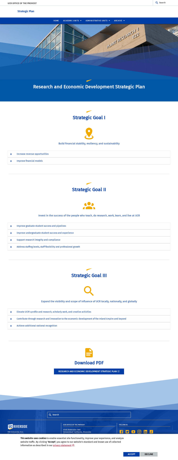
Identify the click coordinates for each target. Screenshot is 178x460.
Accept (131, 454)
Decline (149, 454)
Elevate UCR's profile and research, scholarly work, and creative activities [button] (54, 311)
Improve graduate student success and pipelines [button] (41, 225)
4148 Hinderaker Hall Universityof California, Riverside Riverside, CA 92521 (77, 432)
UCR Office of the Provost (22, 3)
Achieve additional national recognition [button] (37, 325)
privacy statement (62, 445)
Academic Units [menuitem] (71, 21)
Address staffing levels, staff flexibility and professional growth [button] (48, 246)
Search (162, 3)
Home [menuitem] (56, 21)
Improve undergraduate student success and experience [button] (45, 232)
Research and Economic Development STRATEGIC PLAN (87, 371)
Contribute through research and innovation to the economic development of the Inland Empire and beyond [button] (71, 318)
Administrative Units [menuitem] (96, 21)
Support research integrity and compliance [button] (38, 239)
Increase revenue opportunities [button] (33, 153)
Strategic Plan (43, 11)
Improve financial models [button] (30, 160)
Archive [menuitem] (118, 21)
